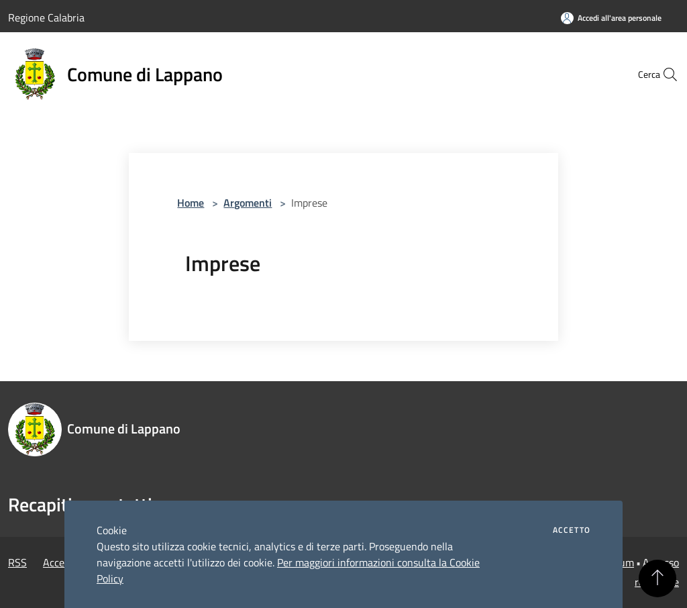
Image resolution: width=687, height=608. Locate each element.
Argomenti (247, 203)
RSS (17, 562)
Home (190, 203)
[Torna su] (657, 578)
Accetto (571, 530)
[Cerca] (663, 74)
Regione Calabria (46, 17)
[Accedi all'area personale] (611, 18)
